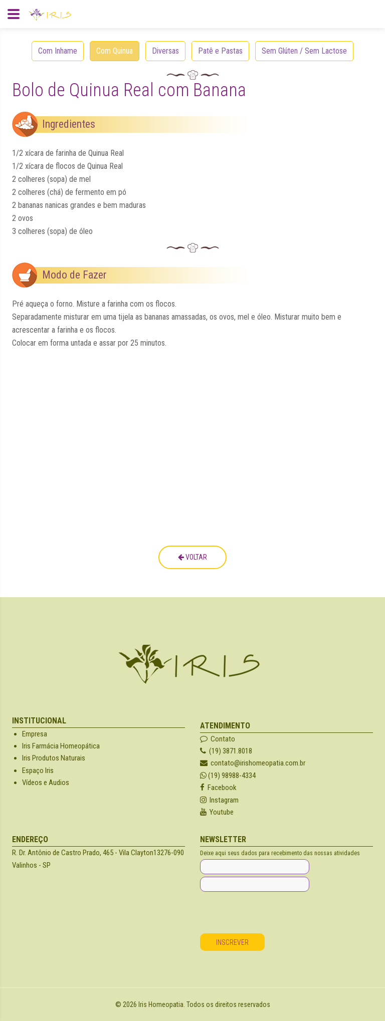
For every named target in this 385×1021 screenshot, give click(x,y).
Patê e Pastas (220, 51)
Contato (217, 738)
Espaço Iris (38, 770)
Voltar (192, 557)
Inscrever (232, 942)
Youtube (217, 812)
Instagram (219, 800)
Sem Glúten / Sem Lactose (304, 51)
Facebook (218, 787)
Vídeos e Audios (45, 782)
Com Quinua (114, 51)
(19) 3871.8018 (226, 750)
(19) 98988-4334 (228, 775)
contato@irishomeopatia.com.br (252, 763)
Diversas (165, 51)
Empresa (34, 733)
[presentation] (276, 913)
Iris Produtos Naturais (53, 757)
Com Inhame (57, 51)
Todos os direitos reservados (228, 1004)
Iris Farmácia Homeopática (61, 745)
